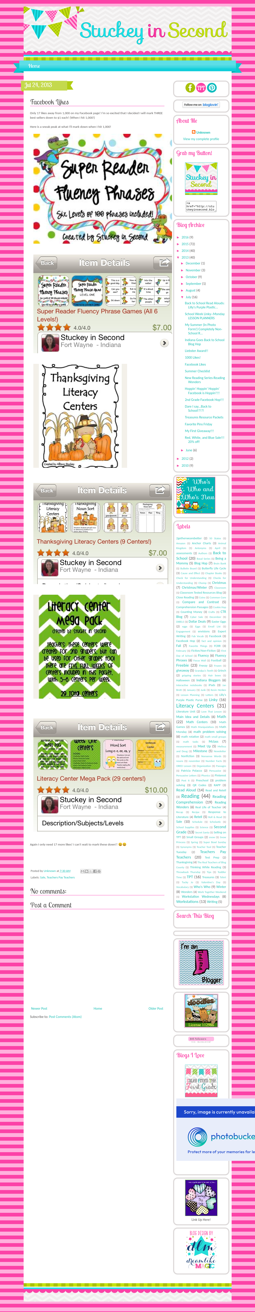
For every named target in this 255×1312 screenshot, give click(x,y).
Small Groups (194, 839)
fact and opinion (212, 643)
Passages (221, 767)
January (191, 691)
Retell (198, 819)
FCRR (217, 648)
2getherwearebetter (189, 540)
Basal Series (203, 560)
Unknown (50, 871)
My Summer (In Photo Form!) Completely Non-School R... (203, 331)
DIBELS (180, 623)
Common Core (218, 599)
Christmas (219, 585)
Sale (42, 877)
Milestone (200, 753)
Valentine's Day (210, 884)
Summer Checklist (197, 373)
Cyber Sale (196, 618)
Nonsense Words (211, 758)
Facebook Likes (195, 366)
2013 (185, 259)
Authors (202, 555)
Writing (212, 904)
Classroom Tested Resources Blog (201, 594)
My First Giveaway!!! (199, 433)
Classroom (220, 589)
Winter (221, 889)
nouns (179, 763)
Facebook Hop (185, 643)
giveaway (182, 672)
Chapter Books (213, 575)
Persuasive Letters (186, 777)
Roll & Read (215, 819)
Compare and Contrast (200, 604)
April (217, 550)
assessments (184, 555)
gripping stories (191, 677)
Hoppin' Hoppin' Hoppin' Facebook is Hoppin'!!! (202, 393)
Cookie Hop (219, 609)
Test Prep (212, 859)
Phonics (205, 777)
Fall (178, 648)
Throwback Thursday (188, 874)
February (181, 652)
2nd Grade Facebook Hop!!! (204, 402)
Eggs (197, 628)
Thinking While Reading (205, 869)
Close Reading (185, 599)
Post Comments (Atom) (65, 1017)
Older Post (156, 1008)
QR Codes (199, 787)
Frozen (218, 667)
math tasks (190, 743)
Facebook (215, 638)
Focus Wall (199, 662)
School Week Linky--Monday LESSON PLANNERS (204, 318)
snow (212, 839)
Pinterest (220, 777)
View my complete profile (201, 139)
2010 (185, 467)
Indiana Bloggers (208, 682)
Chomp (202, 584)
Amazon (180, 545)
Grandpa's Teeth (204, 672)
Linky (213, 701)
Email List (214, 628)
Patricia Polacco (191, 772)
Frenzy (203, 667)
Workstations (187, 903)
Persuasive (215, 772)
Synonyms (186, 848)
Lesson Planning (190, 696)
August (191, 292)
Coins (202, 599)
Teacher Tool (204, 848)
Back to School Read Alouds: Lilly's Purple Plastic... (204, 307)
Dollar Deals (197, 623)
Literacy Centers (195, 707)
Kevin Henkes (218, 691)
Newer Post (39, 1008)
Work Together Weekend (212, 894)
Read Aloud (186, 791)
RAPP (217, 787)
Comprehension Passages (192, 609)
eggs (184, 628)
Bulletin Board (188, 570)
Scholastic (215, 823)
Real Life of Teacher (208, 809)
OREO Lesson (184, 767)
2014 (185, 253)
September (194, 285)
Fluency (203, 657)
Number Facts (214, 763)
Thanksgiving (184, 864)
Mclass (213, 743)
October (192, 279)
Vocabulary (182, 889)
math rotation (190, 738)
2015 (185, 246)
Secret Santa (202, 834)
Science (204, 829)
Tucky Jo (187, 884)
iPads (212, 687)
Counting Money (191, 614)
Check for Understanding (191, 579)
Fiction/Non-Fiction (203, 652)
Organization (204, 767)
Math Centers (197, 724)
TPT (190, 878)
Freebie (182, 667)
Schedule (197, 823)
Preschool (202, 782)
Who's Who (202, 889)
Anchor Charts (201, 545)
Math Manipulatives (202, 729)
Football (216, 662)
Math (221, 718)
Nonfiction (187, 758)
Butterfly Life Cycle (214, 570)
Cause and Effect (190, 575)
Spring (194, 844)
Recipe (196, 814)
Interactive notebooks (189, 687)
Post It (186, 782)
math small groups (215, 738)
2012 (185, 460)
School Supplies (185, 829)
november (194, 763)
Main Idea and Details (193, 719)
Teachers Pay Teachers (61, 877)
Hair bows (214, 677)
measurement (184, 748)
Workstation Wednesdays (201, 898)
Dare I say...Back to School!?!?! (198, 410)
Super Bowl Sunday (214, 844)
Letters (209, 696)
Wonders (186, 894)
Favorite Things (198, 648)
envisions (204, 633)
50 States (215, 540)
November (193, 272)
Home (34, 66)
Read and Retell (216, 792)
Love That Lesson (211, 713)
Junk (203, 691)
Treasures (208, 879)
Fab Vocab (198, 638)
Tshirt (223, 879)
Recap (179, 814)
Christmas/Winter (194, 589)
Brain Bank (220, 565)
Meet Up (204, 748)
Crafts (211, 614)
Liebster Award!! (196, 353)
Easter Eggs (219, 623)
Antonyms (200, 550)
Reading (190, 798)
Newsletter (220, 753)
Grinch (222, 672)
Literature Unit (185, 713)
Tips (209, 874)
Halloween (183, 682)
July (189, 299)
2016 (185, 239)
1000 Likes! (193, 359)
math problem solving (209, 734)
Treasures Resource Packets (204, 419)
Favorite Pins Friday (198, 426)
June (189, 452)
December (193, 265)
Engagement (183, 633)
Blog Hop (201, 565)
